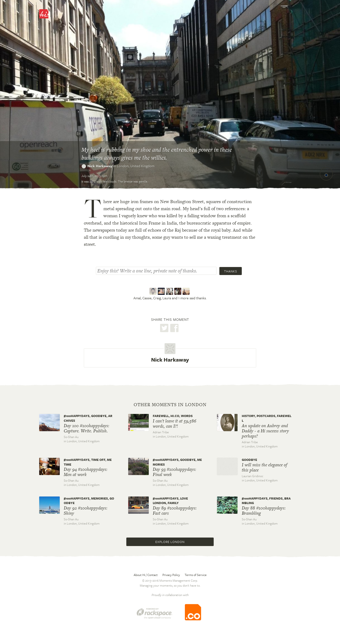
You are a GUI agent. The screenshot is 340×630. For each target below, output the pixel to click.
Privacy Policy (171, 574)
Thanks (230, 271)
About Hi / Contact (146, 574)
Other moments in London (170, 404)
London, (135, 165)
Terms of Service (196, 574)
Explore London (170, 541)
